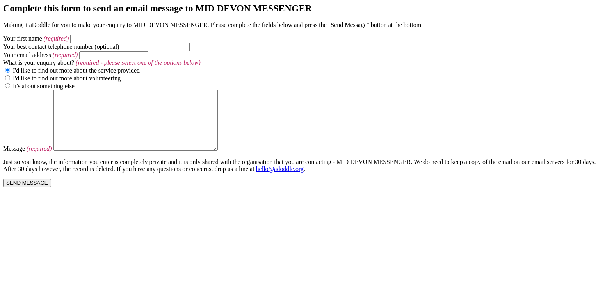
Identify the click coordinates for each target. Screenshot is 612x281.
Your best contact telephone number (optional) (61, 46)
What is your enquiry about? (38, 62)
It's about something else (44, 86)
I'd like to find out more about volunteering (67, 78)
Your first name (22, 38)
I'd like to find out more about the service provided (76, 70)
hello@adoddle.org (280, 180)
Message (14, 160)
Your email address (27, 55)
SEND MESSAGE (27, 194)
